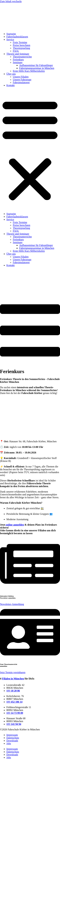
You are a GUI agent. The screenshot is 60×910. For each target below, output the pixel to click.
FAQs (16, 51)
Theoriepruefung (21, 48)
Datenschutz (12, 737)
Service (10, 39)
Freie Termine (20, 42)
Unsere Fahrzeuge (22, 79)
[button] (30, 149)
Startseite (11, 33)
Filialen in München (13, 678)
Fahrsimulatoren (21, 82)
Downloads (12, 740)
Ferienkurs (18, 59)
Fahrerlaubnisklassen (17, 36)
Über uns (11, 73)
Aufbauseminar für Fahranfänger (36, 65)
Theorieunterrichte (22, 56)
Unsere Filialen (20, 76)
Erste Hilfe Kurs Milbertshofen (29, 71)
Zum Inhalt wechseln (11, 1)
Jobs (8, 743)
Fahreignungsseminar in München (36, 68)
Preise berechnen (21, 45)
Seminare (17, 62)
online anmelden (14, 524)
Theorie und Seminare (17, 53)
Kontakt (10, 85)
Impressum (12, 735)
